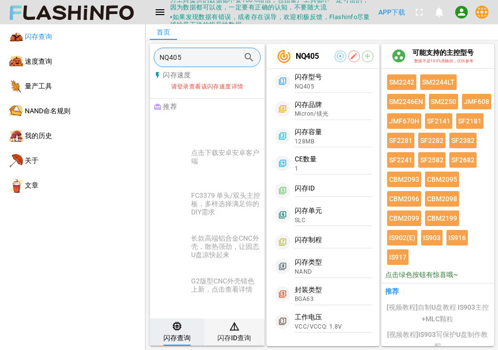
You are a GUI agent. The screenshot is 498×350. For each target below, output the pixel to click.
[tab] (177, 332)
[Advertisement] (231, 127)
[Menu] (160, 12)
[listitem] (72, 36)
